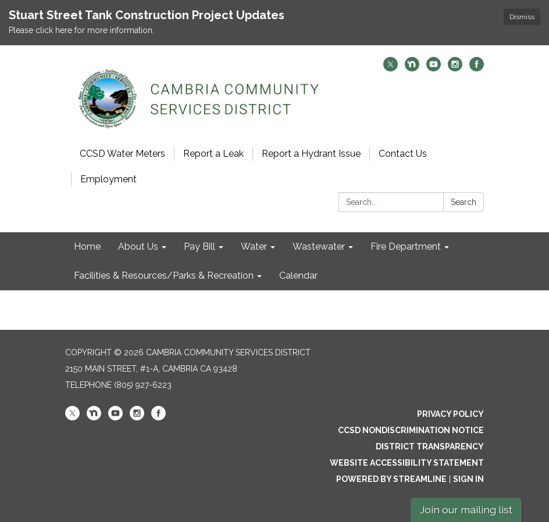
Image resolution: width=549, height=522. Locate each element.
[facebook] (476, 68)
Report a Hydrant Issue (311, 153)
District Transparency (430, 446)
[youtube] (433, 68)
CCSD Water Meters (122, 153)
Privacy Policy (450, 414)
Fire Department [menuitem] (405, 246)
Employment (108, 179)
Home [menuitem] (87, 246)
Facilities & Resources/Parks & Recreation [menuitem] (164, 275)
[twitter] (390, 68)
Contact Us (403, 153)
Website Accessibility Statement (407, 462)
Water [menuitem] (254, 246)
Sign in (468, 479)
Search (463, 202)
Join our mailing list (466, 509)
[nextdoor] (412, 68)
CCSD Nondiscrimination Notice (411, 430)
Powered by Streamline (391, 479)
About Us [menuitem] (138, 246)
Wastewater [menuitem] (319, 246)
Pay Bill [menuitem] (199, 246)
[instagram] (455, 68)
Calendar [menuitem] (298, 275)
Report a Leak (213, 153)
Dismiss (521, 17)
